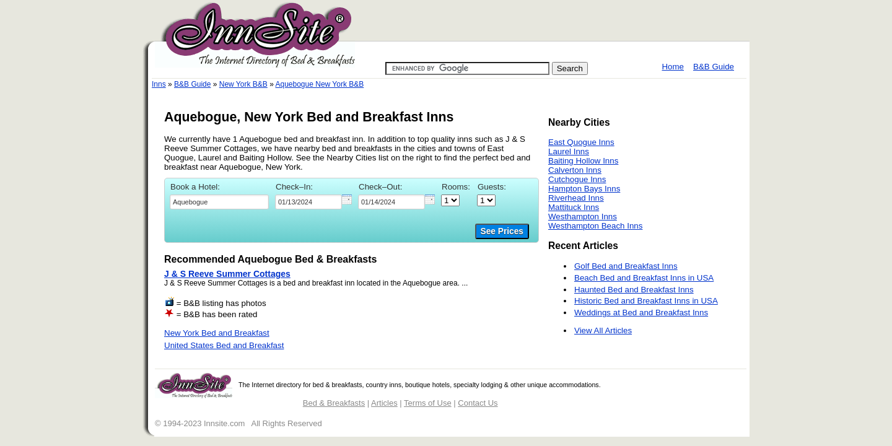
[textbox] (219, 202)
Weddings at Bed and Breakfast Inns (641, 312)
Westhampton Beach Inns (595, 225)
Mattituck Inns (573, 207)
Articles (384, 403)
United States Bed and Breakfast (224, 345)
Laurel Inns (568, 151)
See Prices (502, 231)
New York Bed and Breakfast (216, 333)
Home (673, 66)
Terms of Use (428, 403)
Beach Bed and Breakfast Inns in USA (644, 277)
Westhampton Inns (582, 216)
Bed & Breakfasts (334, 403)
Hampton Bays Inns (584, 188)
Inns (159, 84)
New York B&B (243, 84)
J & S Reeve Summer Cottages (227, 274)
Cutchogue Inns (577, 179)
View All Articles (603, 330)
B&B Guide (713, 66)
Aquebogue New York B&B (319, 84)
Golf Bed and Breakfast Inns (626, 266)
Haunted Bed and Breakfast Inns (634, 289)
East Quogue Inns (581, 142)
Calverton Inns (574, 170)
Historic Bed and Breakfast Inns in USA (646, 300)
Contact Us (477, 403)
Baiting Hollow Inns (583, 160)
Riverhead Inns (576, 198)
